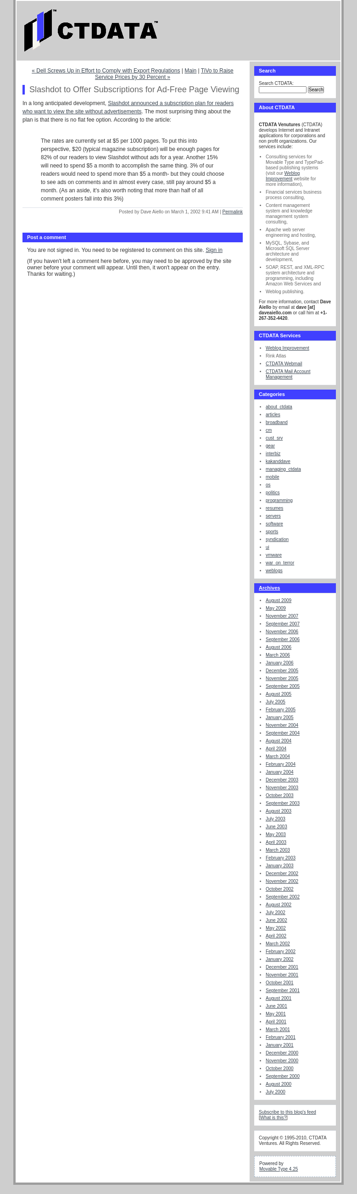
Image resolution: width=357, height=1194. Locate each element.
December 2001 (282, 967)
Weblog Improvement (283, 176)
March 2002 (278, 943)
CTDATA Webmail (284, 363)
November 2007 (282, 616)
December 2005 (282, 670)
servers (273, 516)
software (274, 523)
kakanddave (278, 461)
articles (273, 414)
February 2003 (281, 857)
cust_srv (274, 438)
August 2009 (278, 600)
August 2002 (278, 904)
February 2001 (281, 1037)
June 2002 (276, 920)
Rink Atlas (276, 355)
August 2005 (278, 694)
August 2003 (278, 811)
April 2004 (276, 748)
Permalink (233, 211)
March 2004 (278, 756)
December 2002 (282, 873)
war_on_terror (280, 562)
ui (267, 547)
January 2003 (280, 865)
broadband (277, 422)
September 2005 (283, 686)
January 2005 (280, 717)
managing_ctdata (283, 469)
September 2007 (283, 623)
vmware (274, 555)
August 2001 (278, 998)
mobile (272, 477)
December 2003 (282, 779)
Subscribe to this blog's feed (287, 1112)
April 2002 (276, 935)
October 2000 (280, 1068)
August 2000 (278, 1084)
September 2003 (283, 803)
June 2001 (276, 1006)
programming (279, 500)
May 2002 (276, 928)
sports (272, 531)
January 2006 (280, 662)
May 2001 (276, 1013)
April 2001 (276, 1021)
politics (273, 492)
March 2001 (278, 1029)
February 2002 (281, 951)
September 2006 (283, 639)
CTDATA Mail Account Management (288, 374)
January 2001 (280, 1045)
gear (270, 445)
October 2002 (280, 889)
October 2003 (280, 795)
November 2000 (282, 1060)
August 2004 (278, 740)
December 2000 (282, 1052)
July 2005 (275, 701)
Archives (269, 588)
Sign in (214, 250)
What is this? (273, 1117)
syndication (277, 539)
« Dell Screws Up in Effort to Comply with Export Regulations (106, 70)
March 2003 (278, 850)
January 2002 (280, 959)
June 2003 (276, 826)
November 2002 (282, 881)
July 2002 (275, 912)
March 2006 (278, 655)
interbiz (273, 453)
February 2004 (281, 764)
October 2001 (280, 982)
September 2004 (283, 733)
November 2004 (282, 725)
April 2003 (276, 842)
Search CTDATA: (276, 83)
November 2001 (282, 974)
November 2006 (282, 631)
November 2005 (282, 678)
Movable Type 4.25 (278, 1169)
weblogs (274, 570)
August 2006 (278, 647)
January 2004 (280, 772)
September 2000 (283, 1076)
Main (190, 70)
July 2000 (275, 1091)
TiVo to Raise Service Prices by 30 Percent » (164, 73)
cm (269, 430)
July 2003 (275, 818)
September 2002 (283, 896)
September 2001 (283, 990)
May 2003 (276, 834)
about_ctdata (279, 406)
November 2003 (282, 787)
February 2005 (281, 709)
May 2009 (276, 608)
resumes (274, 508)
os (268, 484)
